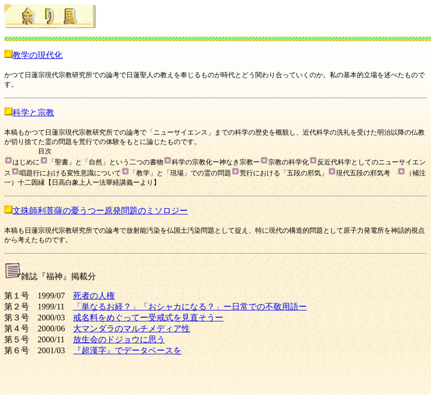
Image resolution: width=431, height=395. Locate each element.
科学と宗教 (33, 112)
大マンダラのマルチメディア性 (131, 328)
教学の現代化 (38, 55)
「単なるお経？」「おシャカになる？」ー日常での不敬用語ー (190, 306)
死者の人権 (94, 295)
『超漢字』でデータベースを (127, 350)
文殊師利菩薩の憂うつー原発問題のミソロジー (100, 210)
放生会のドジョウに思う (119, 339)
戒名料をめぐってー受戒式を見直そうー (148, 317)
